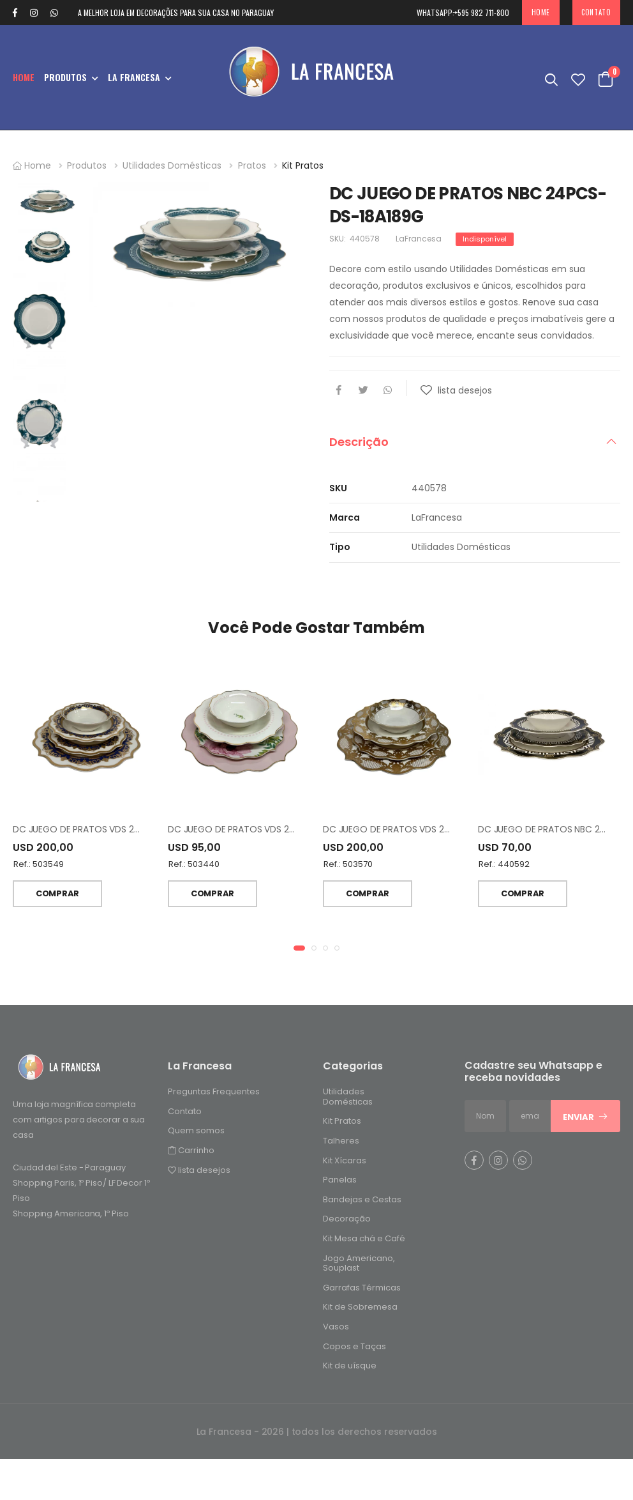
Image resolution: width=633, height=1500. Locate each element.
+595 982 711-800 (463, 12)
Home (541, 12)
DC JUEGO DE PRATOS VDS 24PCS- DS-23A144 (267, 856)
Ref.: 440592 (504, 891)
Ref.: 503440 (194, 891)
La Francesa (134, 77)
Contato (596, 12)
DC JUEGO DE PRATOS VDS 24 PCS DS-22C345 (112, 856)
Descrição (359, 442)
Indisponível (485, 239)
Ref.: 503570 (348, 891)
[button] (299, 975)
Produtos (65, 77)
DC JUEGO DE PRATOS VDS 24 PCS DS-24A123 (420, 856)
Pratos (252, 165)
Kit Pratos (303, 165)
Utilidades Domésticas (172, 165)
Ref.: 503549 (38, 891)
